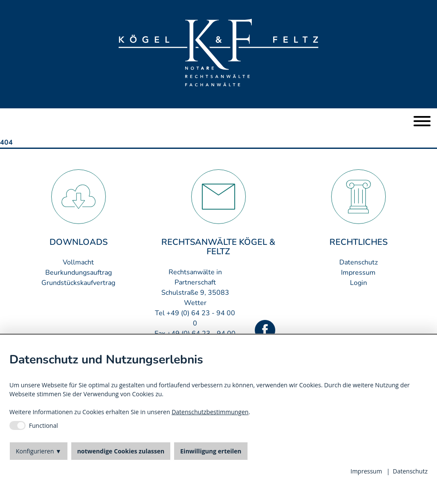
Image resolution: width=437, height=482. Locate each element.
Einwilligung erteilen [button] (210, 451)
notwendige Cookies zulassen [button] (121, 451)
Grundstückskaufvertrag (78, 282)
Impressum (358, 272)
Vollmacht (78, 262)
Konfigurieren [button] (35, 451)
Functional (43, 425)
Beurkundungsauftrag (78, 272)
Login (358, 282)
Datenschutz (358, 262)
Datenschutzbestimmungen (210, 412)
